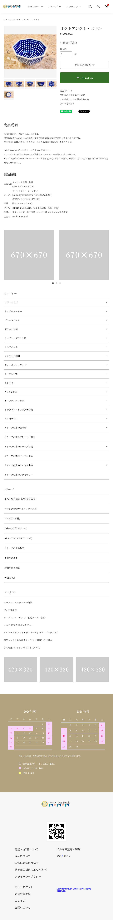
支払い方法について (26, 863)
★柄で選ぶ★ (11, 557)
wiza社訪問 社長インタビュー (18, 625)
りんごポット (11, 347)
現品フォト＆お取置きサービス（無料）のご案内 (28, 640)
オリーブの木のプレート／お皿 (19, 436)
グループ (53, 6)
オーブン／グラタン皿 (15, 338)
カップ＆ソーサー (13, 311)
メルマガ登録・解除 (68, 849)
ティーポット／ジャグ (15, 364)
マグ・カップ (11, 302)
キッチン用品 (11, 391)
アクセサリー (11, 418)
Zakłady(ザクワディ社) (15, 528)
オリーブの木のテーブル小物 (18, 465)
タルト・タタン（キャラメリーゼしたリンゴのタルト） (31, 632)
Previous (8, 52)
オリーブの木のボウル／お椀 (18, 446)
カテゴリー (33, 6)
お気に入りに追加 (85, 64)
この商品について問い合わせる (74, 99)
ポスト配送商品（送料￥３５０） (21, 498)
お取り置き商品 (12, 567)
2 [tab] (56, 283)
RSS (58, 856)
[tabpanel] (28, 255)
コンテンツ (72, 6)
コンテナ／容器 (12, 356)
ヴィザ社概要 (10, 610)
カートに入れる (85, 77)
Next (52, 52)
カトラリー (9, 382)
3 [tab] (60, 283)
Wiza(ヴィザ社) (12, 518)
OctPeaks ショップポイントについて (22, 647)
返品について (66, 90)
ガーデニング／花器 (14, 400)
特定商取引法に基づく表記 (72, 94)
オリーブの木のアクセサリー (18, 474)
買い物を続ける (67, 103)
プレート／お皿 (12, 320)
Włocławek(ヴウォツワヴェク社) (20, 508)
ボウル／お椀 (15, 19)
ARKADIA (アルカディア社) (18, 538)
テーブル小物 (11, 373)
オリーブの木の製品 (14, 548)
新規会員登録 (23, 894)
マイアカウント (24, 887)
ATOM (66, 856)
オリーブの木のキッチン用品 (18, 455)
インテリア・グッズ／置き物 (18, 409)
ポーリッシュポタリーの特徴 (18, 602)
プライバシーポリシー (28, 876)
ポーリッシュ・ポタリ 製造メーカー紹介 (24, 617)
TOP (5, 19)
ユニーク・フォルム (31, 19)
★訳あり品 (9, 577)
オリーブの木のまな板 (15, 427)
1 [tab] (53, 283)
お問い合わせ (23, 907)
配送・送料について (26, 849)
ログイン (20, 900)
